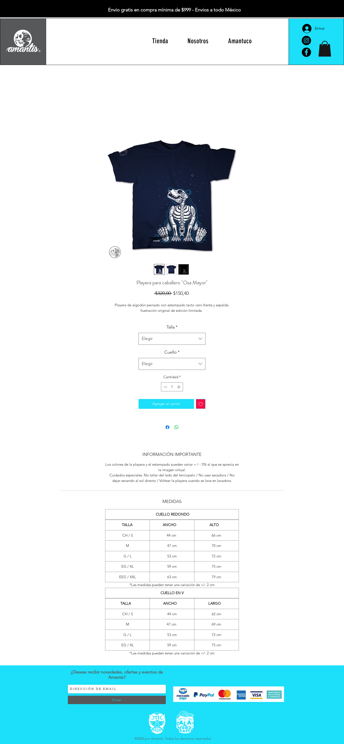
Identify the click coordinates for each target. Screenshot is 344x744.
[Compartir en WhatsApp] (176, 427)
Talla (172, 327)
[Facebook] (306, 52)
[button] (324, 49)
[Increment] (179, 387)
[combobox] (172, 339)
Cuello (172, 352)
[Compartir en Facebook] (167, 427)
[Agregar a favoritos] (201, 404)
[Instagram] (306, 40)
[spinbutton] (172, 387)
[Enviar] (117, 700)
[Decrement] (165, 387)
